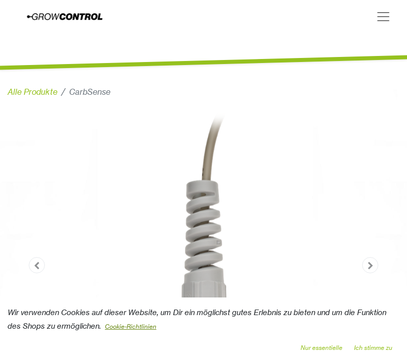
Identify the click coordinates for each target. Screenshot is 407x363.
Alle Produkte (32, 92)
